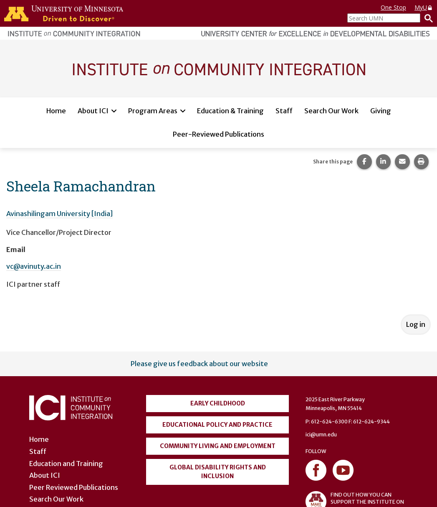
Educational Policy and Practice (217, 424)
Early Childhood (217, 403)
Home (56, 111)
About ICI (93, 111)
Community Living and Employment (217, 446)
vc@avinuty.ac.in (33, 266)
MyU (423, 7)
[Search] (426, 18)
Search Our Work (331, 111)
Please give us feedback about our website (199, 363)
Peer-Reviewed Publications (218, 134)
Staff (284, 111)
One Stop (393, 7)
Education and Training (66, 463)
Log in (415, 324)
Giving (380, 111)
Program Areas (152, 111)
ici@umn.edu (321, 434)
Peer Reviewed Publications (73, 487)
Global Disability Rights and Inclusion (217, 472)
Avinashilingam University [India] (59, 213)
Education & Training (230, 111)
